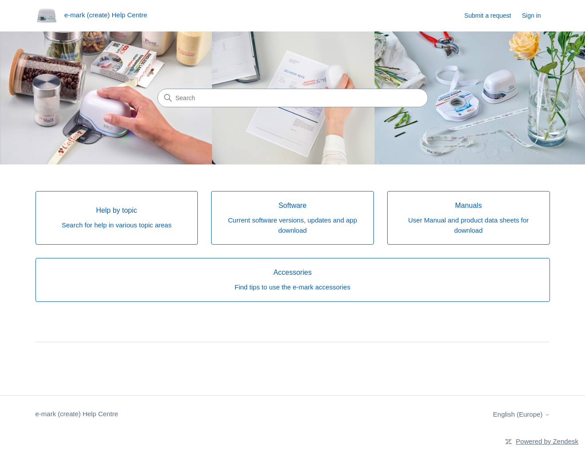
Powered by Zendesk (547, 441)
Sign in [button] (531, 15)
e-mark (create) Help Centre (76, 414)
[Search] (293, 98)
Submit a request (487, 15)
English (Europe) (521, 414)
